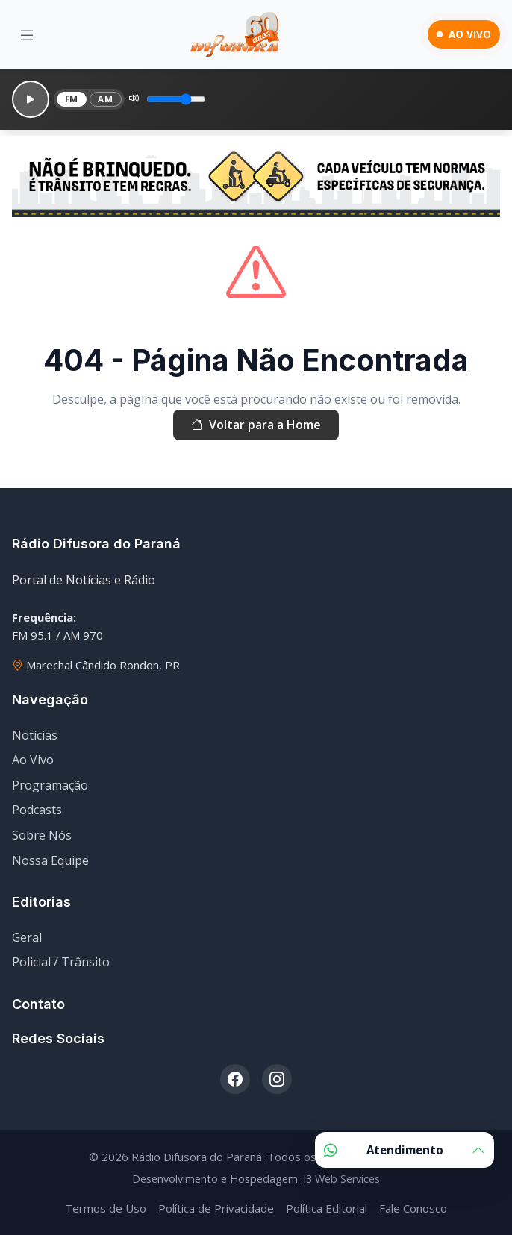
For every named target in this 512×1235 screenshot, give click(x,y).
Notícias (34, 735)
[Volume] (176, 99)
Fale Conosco (413, 1208)
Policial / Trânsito (61, 962)
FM (71, 98)
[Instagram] (277, 1079)
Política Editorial (326, 1208)
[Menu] (27, 34)
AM (105, 98)
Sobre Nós (42, 835)
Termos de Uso (105, 1208)
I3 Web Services (341, 1179)
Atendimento (404, 1150)
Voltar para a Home (256, 425)
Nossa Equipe (50, 860)
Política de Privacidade (216, 1208)
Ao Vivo (33, 759)
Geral (27, 937)
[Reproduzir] (30, 99)
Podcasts (37, 809)
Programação (50, 785)
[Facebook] (235, 1079)
